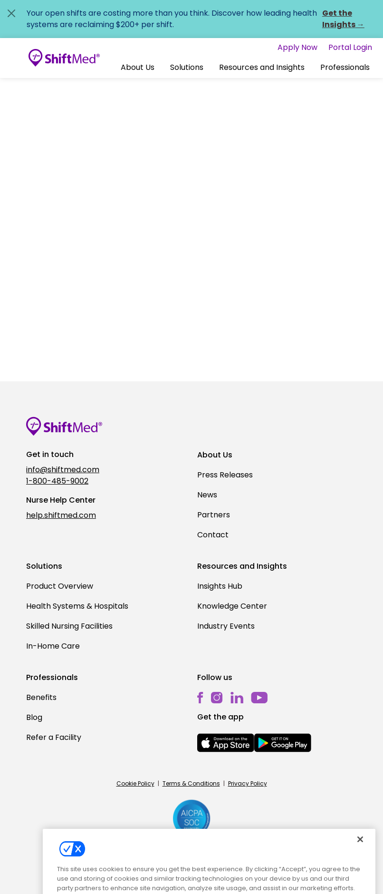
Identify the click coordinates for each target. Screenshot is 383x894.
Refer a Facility (53, 737)
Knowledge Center (232, 606)
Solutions (186, 67)
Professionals (345, 67)
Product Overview (59, 586)
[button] (137, 67)
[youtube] (259, 696)
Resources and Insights (262, 67)
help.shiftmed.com (61, 515)
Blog (34, 717)
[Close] (360, 848)
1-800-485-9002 (57, 481)
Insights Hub (219, 586)
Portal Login (350, 47)
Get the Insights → (343, 19)
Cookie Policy (135, 783)
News (207, 494)
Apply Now (297, 47)
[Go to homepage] (64, 58)
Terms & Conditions (191, 783)
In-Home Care (53, 646)
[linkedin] (236, 697)
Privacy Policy (247, 783)
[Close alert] (11, 13)
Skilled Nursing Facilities (69, 626)
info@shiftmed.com (62, 469)
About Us (137, 67)
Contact (213, 534)
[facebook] (200, 697)
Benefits (41, 697)
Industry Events (226, 626)
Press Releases (225, 474)
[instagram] (217, 697)
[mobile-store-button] (225, 743)
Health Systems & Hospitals (77, 606)
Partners (213, 514)
